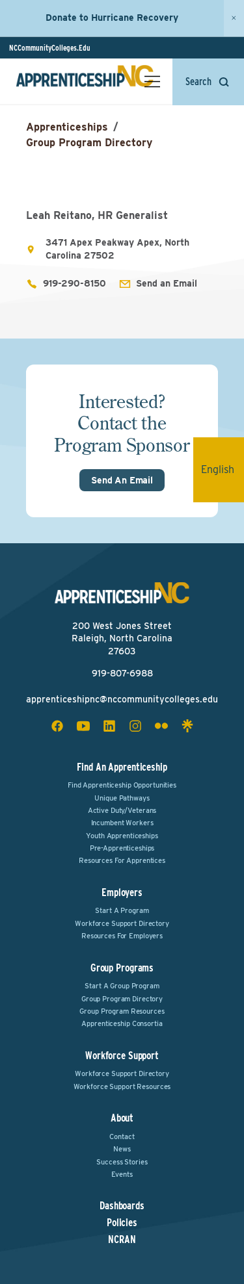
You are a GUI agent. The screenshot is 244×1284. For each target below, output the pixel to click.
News (122, 1148)
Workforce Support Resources (122, 1086)
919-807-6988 (122, 673)
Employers (122, 892)
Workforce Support (122, 1055)
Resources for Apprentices (122, 860)
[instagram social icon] (135, 725)
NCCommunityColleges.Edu (49, 48)
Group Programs (122, 968)
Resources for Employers (122, 935)
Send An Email (122, 480)
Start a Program (121, 910)
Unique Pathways (121, 797)
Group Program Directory (89, 142)
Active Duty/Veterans (122, 810)
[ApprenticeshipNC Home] (85, 81)
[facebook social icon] (57, 725)
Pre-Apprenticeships (122, 848)
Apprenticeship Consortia (121, 1023)
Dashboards (122, 1206)
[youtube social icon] (83, 725)
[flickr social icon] (161, 725)
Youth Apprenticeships (121, 835)
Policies (122, 1223)
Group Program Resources (121, 1011)
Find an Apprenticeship (122, 767)
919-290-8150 (74, 283)
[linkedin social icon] (109, 725)
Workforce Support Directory (122, 923)
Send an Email (166, 283)
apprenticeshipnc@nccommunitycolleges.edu (122, 699)
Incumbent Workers (122, 822)
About (122, 1118)
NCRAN (121, 1240)
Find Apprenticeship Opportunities (122, 785)
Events (121, 1174)
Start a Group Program (122, 985)
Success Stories (121, 1161)
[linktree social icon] (187, 725)
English (222, 469)
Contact (121, 1136)
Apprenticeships (67, 127)
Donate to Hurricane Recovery (112, 17)
